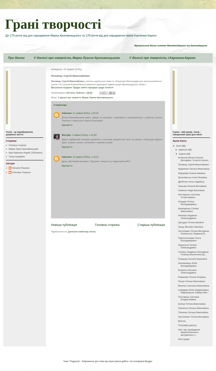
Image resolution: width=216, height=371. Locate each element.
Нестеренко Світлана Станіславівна (189, 196)
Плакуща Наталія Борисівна (192, 259)
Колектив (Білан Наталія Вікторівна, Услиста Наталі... (194, 159)
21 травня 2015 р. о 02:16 (86, 113)
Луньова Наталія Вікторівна (192, 186)
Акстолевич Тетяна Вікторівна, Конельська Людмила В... (193, 232)
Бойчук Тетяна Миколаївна (191, 304)
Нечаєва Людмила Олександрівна (187, 216)
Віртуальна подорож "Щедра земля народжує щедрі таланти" (82, 87)
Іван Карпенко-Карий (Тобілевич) (25, 152)
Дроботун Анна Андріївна (191, 181)
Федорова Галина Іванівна (191, 173)
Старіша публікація (151, 225)
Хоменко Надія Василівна (191, 190)
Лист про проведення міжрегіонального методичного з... (189, 332)
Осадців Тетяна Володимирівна (187, 203)
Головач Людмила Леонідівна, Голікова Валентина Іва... (193, 253)
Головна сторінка (107, 225)
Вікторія (66, 135)
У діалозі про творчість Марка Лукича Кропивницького (77, 58)
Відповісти (67, 125)
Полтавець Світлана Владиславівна (188, 298)
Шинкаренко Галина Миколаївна (188, 209)
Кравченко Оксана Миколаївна (194, 169)
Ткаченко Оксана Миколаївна (193, 312)
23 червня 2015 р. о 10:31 (86, 157)
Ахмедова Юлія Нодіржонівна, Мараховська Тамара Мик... (193, 291)
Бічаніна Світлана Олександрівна (187, 271)
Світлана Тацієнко (21, 172)
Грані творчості (53, 24)
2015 (179, 146)
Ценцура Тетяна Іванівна (191, 222)
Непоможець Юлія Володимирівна (187, 264)
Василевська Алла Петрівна (192, 177)
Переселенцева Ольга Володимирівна (189, 239)
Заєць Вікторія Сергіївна (190, 227)
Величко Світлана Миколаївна (193, 285)
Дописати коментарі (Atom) (82, 231)
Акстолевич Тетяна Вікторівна (193, 317)
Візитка (182, 321)
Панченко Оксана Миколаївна (193, 308)
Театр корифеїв (17, 156)
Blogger (148, 361)
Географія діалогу (187, 325)
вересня (183, 149)
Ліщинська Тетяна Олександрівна (187, 246)
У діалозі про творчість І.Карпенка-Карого (162, 58)
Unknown (67, 113)
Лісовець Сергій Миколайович (193, 164)
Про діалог (16, 58)
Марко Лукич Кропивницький (23, 149)
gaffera (125, 361)
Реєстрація (183, 339)
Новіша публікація (64, 225)
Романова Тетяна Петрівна (192, 277)
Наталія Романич (21, 168)
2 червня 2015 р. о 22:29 (84, 135)
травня (182, 154)
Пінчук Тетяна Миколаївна (191, 281)
